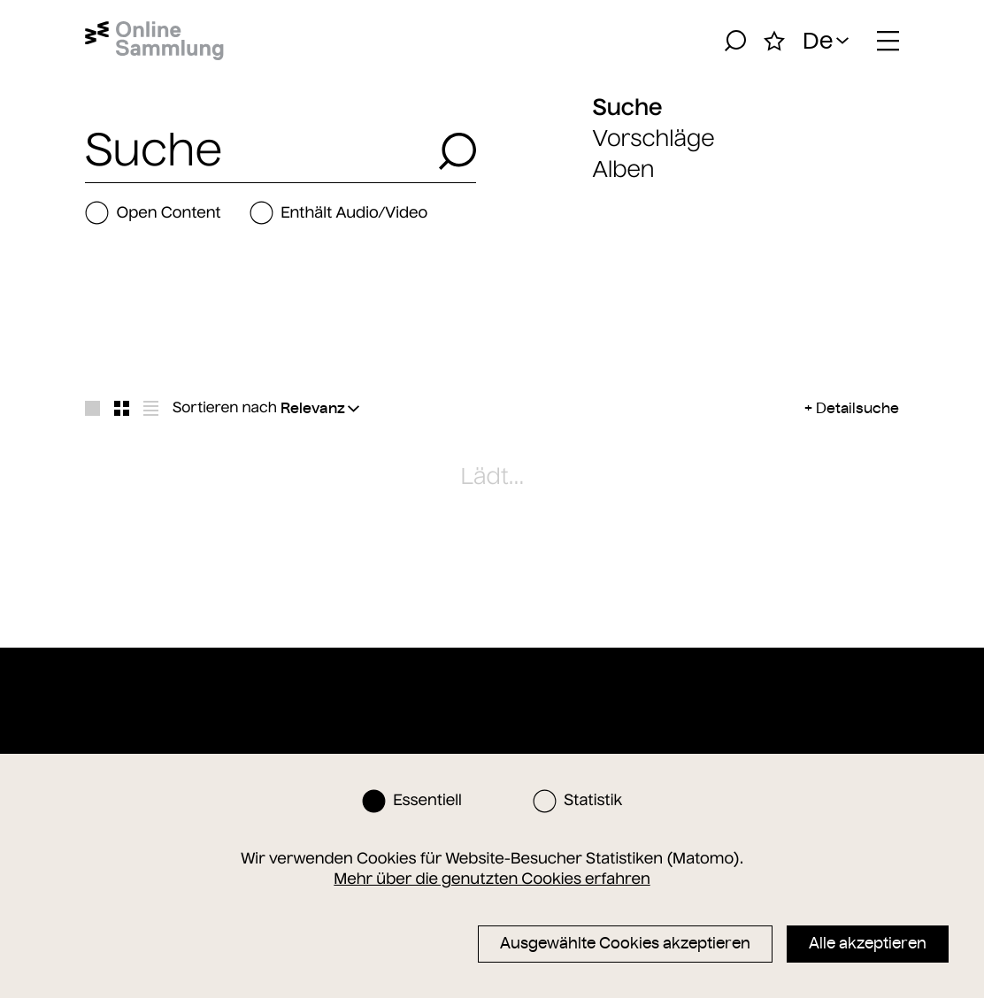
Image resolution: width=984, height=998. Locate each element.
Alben (624, 169)
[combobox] (256, 151)
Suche (628, 107)
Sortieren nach (225, 408)
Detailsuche (857, 408)
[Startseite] (154, 40)
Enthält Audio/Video (338, 213)
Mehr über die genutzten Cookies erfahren (492, 878)
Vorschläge (654, 138)
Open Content (153, 213)
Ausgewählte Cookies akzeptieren (625, 943)
